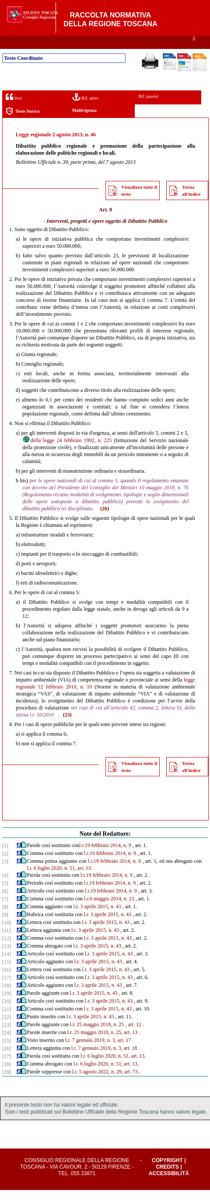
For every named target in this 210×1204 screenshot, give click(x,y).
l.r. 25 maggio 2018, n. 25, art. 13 (102, 1046)
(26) (104, 522)
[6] (5, 905)
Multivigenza (84, 124)
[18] (6, 999)
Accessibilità (169, 1187)
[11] (6, 944)
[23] (6, 1039)
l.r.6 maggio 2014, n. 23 (109, 913)
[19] (6, 1007)
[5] (5, 897)
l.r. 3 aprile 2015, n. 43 (97, 920)
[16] (6, 984)
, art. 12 (133, 1038)
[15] (6, 976)
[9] (5, 929)
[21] (6, 1023)
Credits (167, 1181)
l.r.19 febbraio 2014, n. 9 (105, 859)
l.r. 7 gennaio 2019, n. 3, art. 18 (104, 1062)
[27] (6, 1070)
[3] (5, 875)
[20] (6, 1015)
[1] (5, 860)
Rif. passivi (148, 110)
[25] (6, 1055)
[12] (6, 952)
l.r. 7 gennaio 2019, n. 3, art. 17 (98, 1054)
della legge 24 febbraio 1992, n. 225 (67, 454)
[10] (6, 937)
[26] (6, 1062)
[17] (6, 992)
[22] (6, 1031)
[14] (6, 968)
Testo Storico (22, 125)
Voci (14, 110)
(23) (67, 729)
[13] (6, 960)
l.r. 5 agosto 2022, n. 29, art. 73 (105, 1086)
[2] (5, 868)
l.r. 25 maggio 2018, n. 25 (97, 1038)
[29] (6, 1086)
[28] (6, 1078)
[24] (6, 1047)
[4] (5, 889)
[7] (5, 913)
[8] (5, 921)
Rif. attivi (85, 110)
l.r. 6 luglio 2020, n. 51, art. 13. (59, 882)
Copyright (167, 1174)
